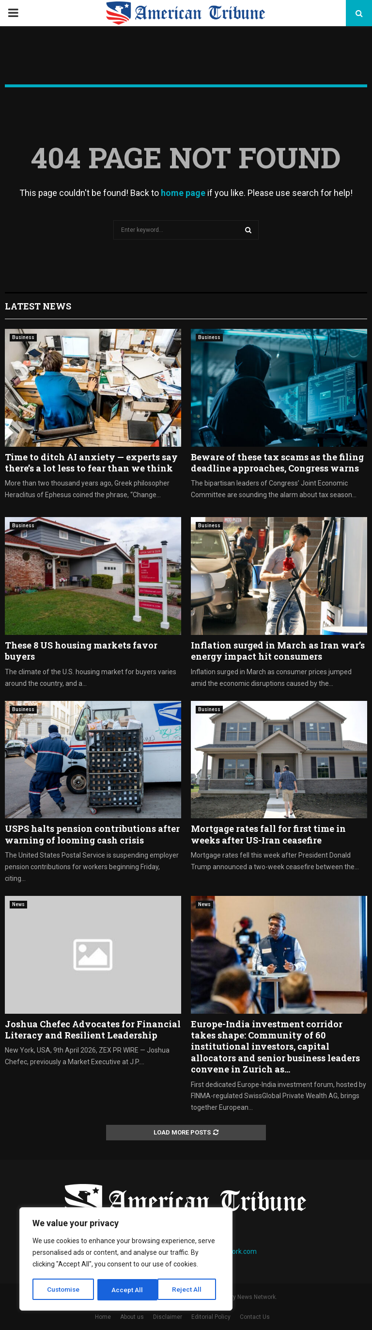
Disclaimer (167, 1317)
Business (23, 337)
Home (103, 1317)
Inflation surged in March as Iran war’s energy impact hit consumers (278, 650)
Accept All (189, 1290)
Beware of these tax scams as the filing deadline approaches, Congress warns (277, 462)
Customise (63, 1290)
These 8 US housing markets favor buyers (81, 650)
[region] (125, 1260)
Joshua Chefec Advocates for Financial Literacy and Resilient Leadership (93, 1029)
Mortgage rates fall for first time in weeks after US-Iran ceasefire (268, 834)
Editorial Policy (211, 1317)
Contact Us (255, 1317)
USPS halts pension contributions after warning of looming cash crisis (92, 834)
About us (132, 1317)
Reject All (127, 1290)
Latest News (38, 306)
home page (183, 193)
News (18, 904)
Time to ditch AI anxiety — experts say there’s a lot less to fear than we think (91, 462)
